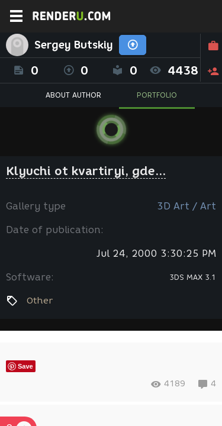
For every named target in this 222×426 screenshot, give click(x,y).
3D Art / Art (186, 206)
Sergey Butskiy (73, 44)
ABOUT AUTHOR (73, 95)
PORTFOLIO (157, 95)
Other (40, 300)
